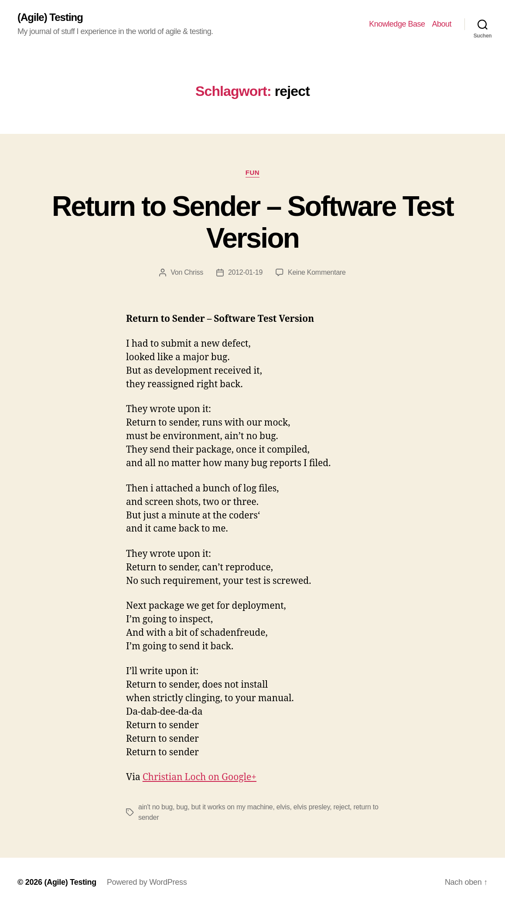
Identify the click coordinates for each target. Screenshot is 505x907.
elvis (283, 807)
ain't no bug (155, 807)
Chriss (193, 272)
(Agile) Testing (50, 17)
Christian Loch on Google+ (199, 777)
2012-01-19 (245, 272)
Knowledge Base (397, 24)
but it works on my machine (232, 807)
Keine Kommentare (317, 272)
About (441, 24)
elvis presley (311, 807)
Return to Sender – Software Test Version (252, 222)
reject (342, 807)
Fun (252, 172)
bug (182, 807)
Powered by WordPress (147, 882)
